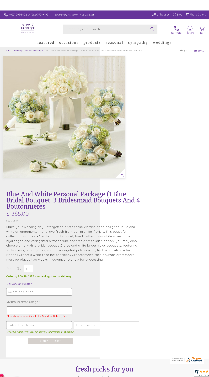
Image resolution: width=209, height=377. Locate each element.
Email (199, 49)
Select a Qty (112, 151)
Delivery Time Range (121, 185)
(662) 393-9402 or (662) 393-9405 (28, 14)
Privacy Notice (152, 373)
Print (185, 49)
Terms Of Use (133, 373)
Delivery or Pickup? (117, 167)
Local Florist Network (175, 373)
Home (8, 49)
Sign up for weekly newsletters (104, 279)
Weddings (18, 49)
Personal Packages (34, 49)
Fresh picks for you (104, 261)
